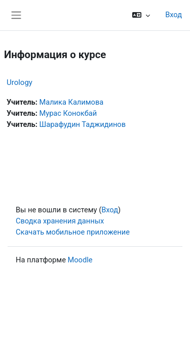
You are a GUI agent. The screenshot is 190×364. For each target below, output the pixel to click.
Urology (19, 82)
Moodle (80, 259)
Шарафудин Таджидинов (82, 124)
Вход (173, 14)
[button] (141, 15)
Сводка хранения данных (60, 220)
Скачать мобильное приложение (73, 232)
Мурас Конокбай (68, 113)
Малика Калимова (71, 102)
